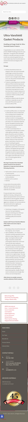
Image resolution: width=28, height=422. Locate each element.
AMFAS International (10, 306)
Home (3, 331)
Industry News (5, 346)
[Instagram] (18, 18)
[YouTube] (15, 18)
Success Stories (6, 342)
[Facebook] (12, 18)
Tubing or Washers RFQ (10, 299)
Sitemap (4, 419)
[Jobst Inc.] (14, 398)
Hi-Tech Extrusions (9, 315)
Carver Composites (9, 310)
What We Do (5, 338)
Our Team (4, 335)
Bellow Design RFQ (9, 296)
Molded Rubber (8, 317)
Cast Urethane (8, 311)
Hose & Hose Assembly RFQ (11, 297)
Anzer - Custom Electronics (11, 308)
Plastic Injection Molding (11, 319)
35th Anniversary (6, 382)
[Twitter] (9, 18)
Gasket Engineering (9, 313)
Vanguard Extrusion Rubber (12, 320)
